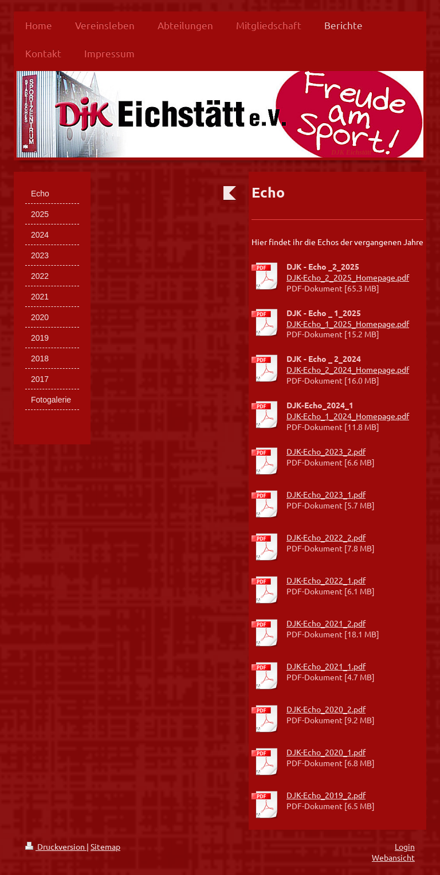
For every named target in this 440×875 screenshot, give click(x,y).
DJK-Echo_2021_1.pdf (326, 666)
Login (405, 846)
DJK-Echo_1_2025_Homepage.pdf (347, 323)
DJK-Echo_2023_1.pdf (326, 494)
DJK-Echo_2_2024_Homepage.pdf (347, 369)
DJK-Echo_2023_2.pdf (326, 451)
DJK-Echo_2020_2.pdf (326, 709)
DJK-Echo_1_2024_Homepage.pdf (347, 416)
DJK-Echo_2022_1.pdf (326, 580)
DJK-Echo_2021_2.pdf (326, 623)
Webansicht (393, 857)
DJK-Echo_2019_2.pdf (326, 795)
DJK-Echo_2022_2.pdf (326, 537)
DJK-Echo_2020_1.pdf (326, 752)
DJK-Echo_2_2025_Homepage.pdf (347, 277)
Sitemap (105, 846)
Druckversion (56, 846)
